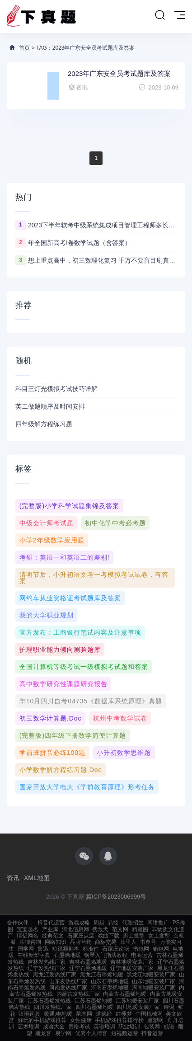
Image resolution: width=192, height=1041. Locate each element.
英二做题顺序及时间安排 (50, 406)
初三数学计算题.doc (50, 718)
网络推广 (158, 922)
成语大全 (54, 1026)
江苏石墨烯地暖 (93, 1001)
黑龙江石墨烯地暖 (101, 974)
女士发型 (159, 936)
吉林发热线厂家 (47, 962)
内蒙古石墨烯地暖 (124, 994)
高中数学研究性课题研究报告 (63, 684)
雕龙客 (43, 1033)
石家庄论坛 (115, 949)
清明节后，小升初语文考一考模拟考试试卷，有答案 (94, 577)
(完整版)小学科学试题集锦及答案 (69, 505)
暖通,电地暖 (58, 1014)
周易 (99, 922)
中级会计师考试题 (46, 523)
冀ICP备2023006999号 (116, 896)
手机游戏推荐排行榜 (119, 1020)
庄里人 (128, 942)
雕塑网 (155, 1020)
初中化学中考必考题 (115, 523)
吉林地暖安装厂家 (132, 962)
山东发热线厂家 (68, 981)
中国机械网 (149, 1014)
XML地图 (37, 877)
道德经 (104, 1014)
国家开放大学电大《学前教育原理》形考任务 (87, 787)
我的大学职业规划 (46, 615)
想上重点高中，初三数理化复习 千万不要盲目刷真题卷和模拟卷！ (102, 260)
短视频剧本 (65, 949)
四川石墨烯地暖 (94, 1007)
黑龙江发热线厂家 (54, 974)
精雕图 (140, 929)
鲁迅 (42, 949)
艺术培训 (28, 1026)
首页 (24, 48)
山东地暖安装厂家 (153, 981)
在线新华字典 (34, 955)
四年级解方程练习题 (43, 424)
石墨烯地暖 (67, 955)
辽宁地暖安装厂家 (132, 968)
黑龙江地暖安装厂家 (150, 974)
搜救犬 (100, 929)
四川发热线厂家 (53, 1007)
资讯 (13, 877)
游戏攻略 (79, 922)
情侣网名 (27, 936)
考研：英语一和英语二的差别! (64, 557)
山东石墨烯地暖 (110, 981)
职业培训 (129, 1026)
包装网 (152, 1026)
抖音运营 (152, 1033)
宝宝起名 (27, 929)
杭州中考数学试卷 (120, 718)
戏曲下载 (108, 936)
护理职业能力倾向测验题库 (60, 649)
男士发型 (134, 936)
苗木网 (84, 1014)
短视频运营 (124, 1033)
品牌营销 (81, 942)
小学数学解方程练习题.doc (60, 769)
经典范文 (53, 936)
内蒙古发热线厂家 (78, 994)
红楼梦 (124, 1014)
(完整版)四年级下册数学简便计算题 (72, 735)
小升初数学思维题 (124, 752)
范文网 (120, 929)
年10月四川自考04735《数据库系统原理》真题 (91, 701)
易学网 (63, 1033)
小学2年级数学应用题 (51, 540)
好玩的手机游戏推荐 (42, 1020)
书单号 (148, 942)
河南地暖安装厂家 (153, 987)
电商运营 (142, 955)
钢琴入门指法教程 (105, 955)
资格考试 (79, 1026)
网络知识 (55, 942)
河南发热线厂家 (68, 987)
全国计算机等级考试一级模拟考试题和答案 (83, 666)
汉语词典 (29, 1014)
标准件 (91, 949)
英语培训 (104, 1026)
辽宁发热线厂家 (47, 968)
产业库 (50, 929)
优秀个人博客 (91, 1033)
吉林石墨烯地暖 (88, 962)
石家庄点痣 (80, 936)
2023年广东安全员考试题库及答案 (119, 73)
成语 (169, 1026)
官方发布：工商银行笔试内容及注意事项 (80, 632)
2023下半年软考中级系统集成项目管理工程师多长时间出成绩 (102, 225)
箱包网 (161, 949)
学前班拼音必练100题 (52, 752)
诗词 (169, 1007)
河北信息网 (75, 929)
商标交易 (106, 942)
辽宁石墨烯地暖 (88, 968)
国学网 (26, 949)
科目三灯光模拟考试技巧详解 (56, 388)
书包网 (141, 949)
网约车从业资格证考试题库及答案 (70, 598)
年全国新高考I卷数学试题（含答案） (79, 242)
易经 (113, 922)
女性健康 (81, 1020)
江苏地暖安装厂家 (137, 1001)
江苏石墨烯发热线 (49, 1001)
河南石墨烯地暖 (110, 987)
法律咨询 (30, 942)
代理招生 (133, 922)
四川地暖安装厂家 (138, 1007)
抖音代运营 (51, 922)
